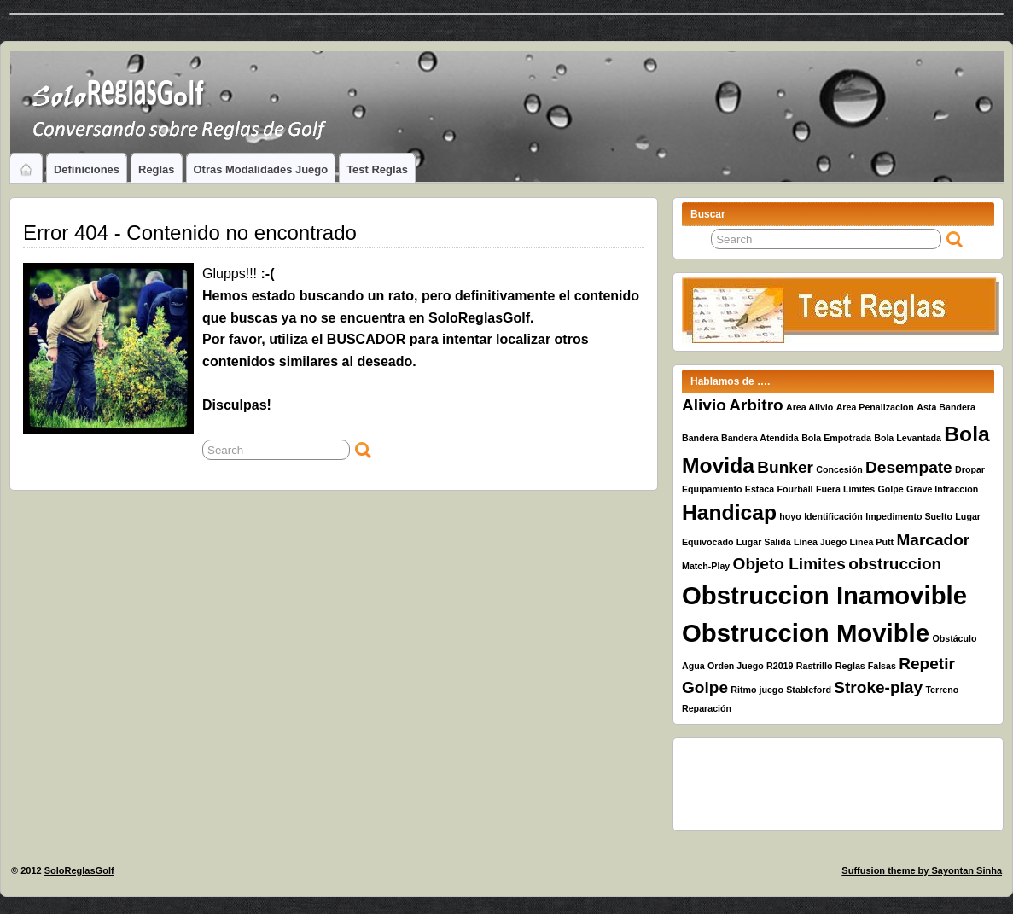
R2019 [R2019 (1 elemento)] (779, 666)
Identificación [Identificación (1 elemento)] (833, 516)
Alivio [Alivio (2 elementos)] (704, 405)
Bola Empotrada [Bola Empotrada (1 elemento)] (836, 438)
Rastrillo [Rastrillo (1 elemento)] (814, 666)
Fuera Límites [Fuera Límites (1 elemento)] (845, 489)
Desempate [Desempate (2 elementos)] (908, 467)
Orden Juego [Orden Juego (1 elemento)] (735, 666)
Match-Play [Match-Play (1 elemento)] (706, 566)
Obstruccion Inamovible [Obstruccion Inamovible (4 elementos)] (824, 595)
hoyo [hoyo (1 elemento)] (790, 516)
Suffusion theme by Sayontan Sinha (921, 870)
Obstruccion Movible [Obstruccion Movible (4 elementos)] (805, 633)
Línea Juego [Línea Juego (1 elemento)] (820, 542)
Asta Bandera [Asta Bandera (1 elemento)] (946, 407)
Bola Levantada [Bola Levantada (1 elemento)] (907, 438)
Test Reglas (377, 169)
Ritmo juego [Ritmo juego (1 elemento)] (757, 689)
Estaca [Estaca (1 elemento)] (759, 489)
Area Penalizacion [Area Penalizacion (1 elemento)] (875, 407)
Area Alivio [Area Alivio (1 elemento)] (809, 407)
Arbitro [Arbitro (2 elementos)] (756, 405)
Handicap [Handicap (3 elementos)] (729, 512)
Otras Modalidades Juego (261, 169)
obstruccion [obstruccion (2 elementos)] (894, 564)
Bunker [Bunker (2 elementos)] (785, 467)
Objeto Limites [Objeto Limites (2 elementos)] (789, 564)
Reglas (156, 169)
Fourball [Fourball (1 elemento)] (795, 489)
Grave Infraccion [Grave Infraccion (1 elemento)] (942, 489)
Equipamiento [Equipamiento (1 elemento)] (712, 489)
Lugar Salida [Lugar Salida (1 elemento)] (763, 542)
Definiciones (86, 169)
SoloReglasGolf (79, 870)
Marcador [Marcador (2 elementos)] (932, 540)
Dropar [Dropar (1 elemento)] (970, 469)
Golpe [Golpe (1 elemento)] (891, 489)
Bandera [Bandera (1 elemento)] (700, 438)
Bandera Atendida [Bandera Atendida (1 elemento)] (760, 438)
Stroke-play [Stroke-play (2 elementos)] (878, 687)
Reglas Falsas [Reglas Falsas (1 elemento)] (865, 666)
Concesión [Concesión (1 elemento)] (839, 469)
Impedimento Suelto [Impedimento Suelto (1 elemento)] (908, 516)
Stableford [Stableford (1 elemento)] (808, 689)
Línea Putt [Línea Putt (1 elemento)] (872, 542)
